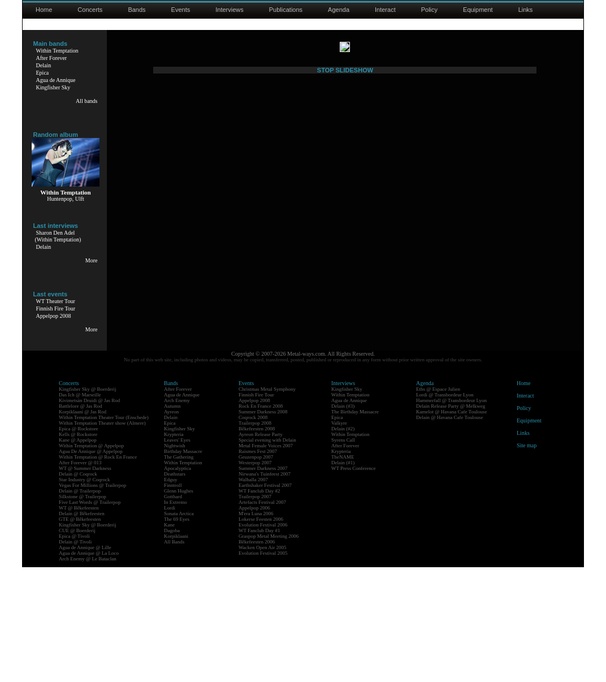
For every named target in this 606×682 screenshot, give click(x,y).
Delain (43, 65)
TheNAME (342, 572)
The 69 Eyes (176, 634)
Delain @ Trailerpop (80, 605)
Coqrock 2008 (253, 532)
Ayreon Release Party (261, 549)
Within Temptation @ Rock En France (98, 572)
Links (525, 9)
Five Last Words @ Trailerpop (89, 617)
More (91, 260)
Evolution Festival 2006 (263, 639)
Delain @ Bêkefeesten (82, 628)
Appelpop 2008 (53, 316)
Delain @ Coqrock (78, 589)
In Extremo (175, 617)
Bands (136, 9)
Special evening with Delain (267, 555)
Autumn (172, 521)
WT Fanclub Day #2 (259, 605)
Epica (42, 73)
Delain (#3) (342, 521)
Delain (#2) (342, 543)
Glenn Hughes (178, 605)
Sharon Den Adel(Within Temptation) (58, 236)
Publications (285, 9)
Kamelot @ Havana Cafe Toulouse (451, 526)
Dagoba (172, 645)
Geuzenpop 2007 (256, 572)
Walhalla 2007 (253, 594)
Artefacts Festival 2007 (262, 617)
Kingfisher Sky (53, 87)
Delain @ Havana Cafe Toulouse (449, 532)
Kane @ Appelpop (78, 555)
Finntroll (173, 600)
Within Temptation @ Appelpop (91, 560)
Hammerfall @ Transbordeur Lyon (451, 515)
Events (181, 9)
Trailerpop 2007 (255, 611)
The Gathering (178, 572)
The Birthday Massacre (355, 526)
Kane (169, 639)
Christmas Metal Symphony (267, 504)
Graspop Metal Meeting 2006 (268, 651)
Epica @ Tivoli (74, 651)
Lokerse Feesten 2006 (261, 634)
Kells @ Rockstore (78, 549)
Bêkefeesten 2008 (257, 543)
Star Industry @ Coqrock (84, 594)
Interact (385, 9)
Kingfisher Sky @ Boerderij (87, 504)
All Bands (174, 656)
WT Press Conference (353, 583)
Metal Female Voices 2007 (266, 560)
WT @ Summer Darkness (85, 583)
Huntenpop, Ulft (65, 199)
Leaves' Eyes (177, 555)
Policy (429, 9)
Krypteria (173, 549)
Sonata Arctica (179, 628)
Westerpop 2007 (255, 577)
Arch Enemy (177, 515)
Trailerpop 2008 (255, 538)
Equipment (478, 9)
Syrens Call (343, 555)
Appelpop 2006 (254, 622)
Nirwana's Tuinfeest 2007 (265, 589)
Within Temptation (57, 51)
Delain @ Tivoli (75, 656)
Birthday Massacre (183, 566)
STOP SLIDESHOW (345, 445)
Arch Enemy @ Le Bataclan (87, 673)
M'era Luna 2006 (256, 628)
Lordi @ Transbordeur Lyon (445, 509)
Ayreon (171, 526)
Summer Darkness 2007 (263, 583)
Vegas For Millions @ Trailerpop (92, 600)
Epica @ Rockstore (78, 543)
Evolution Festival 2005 (263, 668)
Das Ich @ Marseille (80, 509)
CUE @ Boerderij (77, 645)
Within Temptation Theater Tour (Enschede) (104, 532)
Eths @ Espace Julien (438, 504)
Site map (526, 560)
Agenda (338, 9)
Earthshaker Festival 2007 (265, 600)
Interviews (229, 9)
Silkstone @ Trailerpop (82, 611)
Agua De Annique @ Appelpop (91, 566)
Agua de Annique (56, 80)
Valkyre (339, 538)
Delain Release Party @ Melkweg (450, 521)
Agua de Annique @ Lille (85, 662)
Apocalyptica (177, 583)
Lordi (169, 622)
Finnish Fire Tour (56, 308)
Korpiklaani (176, 651)
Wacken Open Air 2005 (263, 662)
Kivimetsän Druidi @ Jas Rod (89, 515)
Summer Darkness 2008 (263, 526)
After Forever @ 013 (80, 577)
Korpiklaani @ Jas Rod (82, 526)
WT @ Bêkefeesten (79, 622)
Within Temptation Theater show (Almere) (102, 538)
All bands (87, 101)
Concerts (89, 9)
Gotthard (173, 611)
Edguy (171, 594)
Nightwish (174, 560)
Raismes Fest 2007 (258, 566)
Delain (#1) (342, 577)
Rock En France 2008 (261, 521)
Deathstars (174, 589)
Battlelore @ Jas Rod (80, 521)
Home (44, 9)
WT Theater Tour (55, 301)
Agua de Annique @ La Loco (89, 668)
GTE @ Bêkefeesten (80, 634)
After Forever (51, 58)
